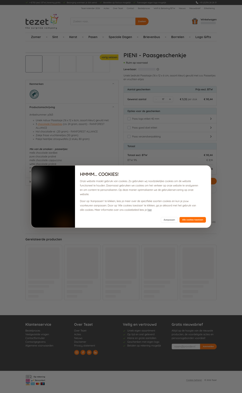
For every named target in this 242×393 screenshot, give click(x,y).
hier (149, 209)
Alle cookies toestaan (192, 219)
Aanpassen (169, 219)
